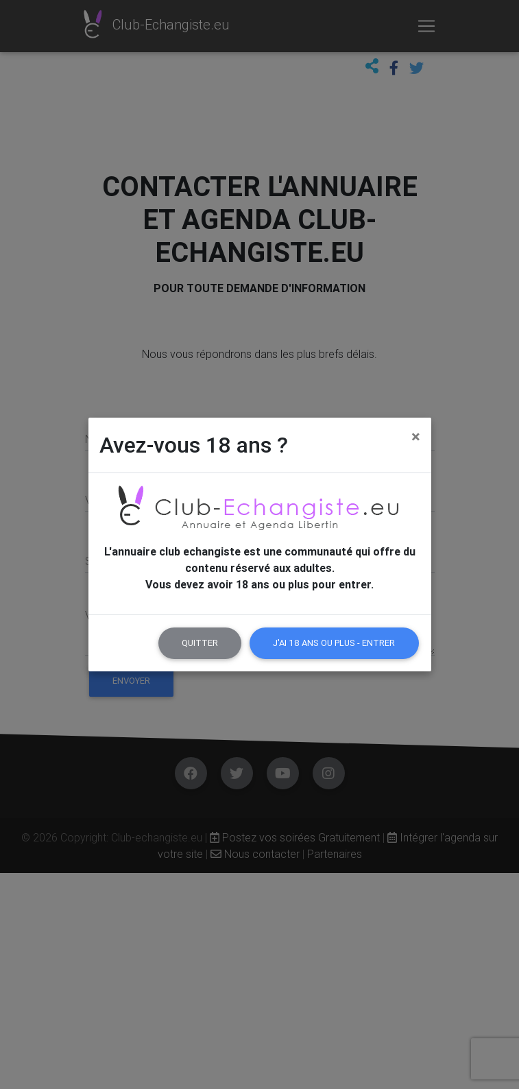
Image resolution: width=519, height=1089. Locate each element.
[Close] (415, 437)
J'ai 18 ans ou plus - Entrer (334, 643)
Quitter (200, 643)
